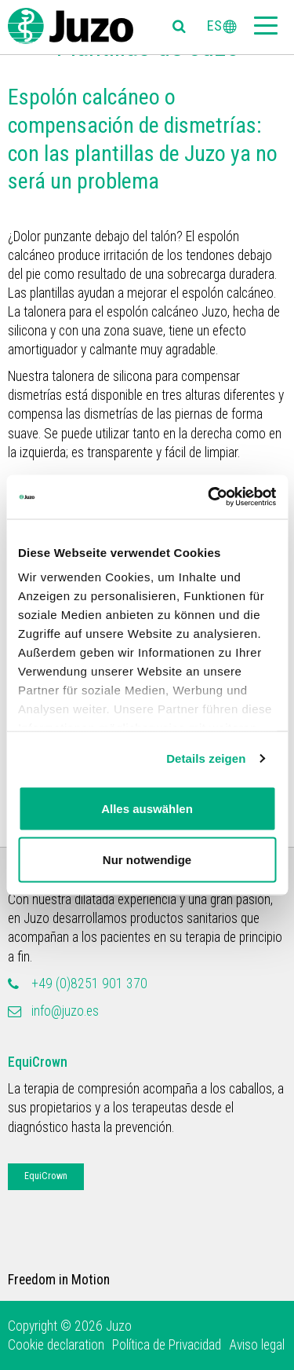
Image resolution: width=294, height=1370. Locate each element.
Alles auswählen (147, 808)
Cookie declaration (56, 1345)
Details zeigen (205, 758)
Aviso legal (257, 1345)
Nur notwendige (147, 859)
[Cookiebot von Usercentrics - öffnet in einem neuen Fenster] (209, 497)
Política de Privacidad (166, 1345)
